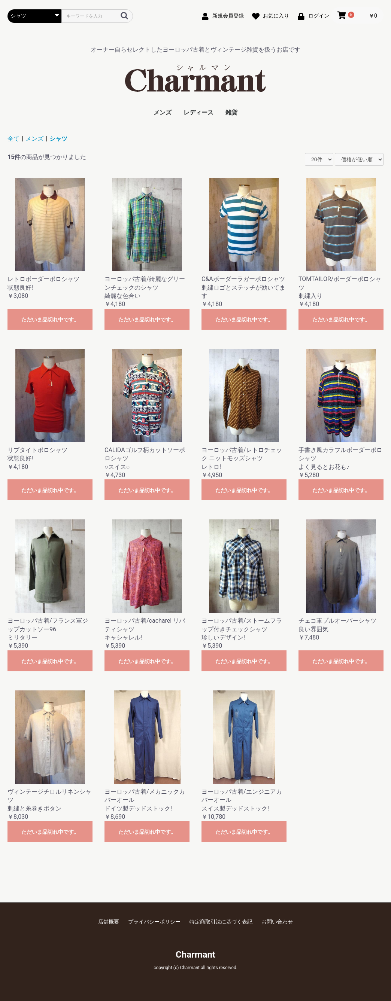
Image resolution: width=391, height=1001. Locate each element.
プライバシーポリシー (154, 922)
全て (13, 138)
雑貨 (231, 112)
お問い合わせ (277, 922)
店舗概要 (108, 922)
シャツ (58, 138)
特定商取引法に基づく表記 (221, 922)
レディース (198, 112)
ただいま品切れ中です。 (50, 320)
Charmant (195, 954)
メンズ (163, 112)
